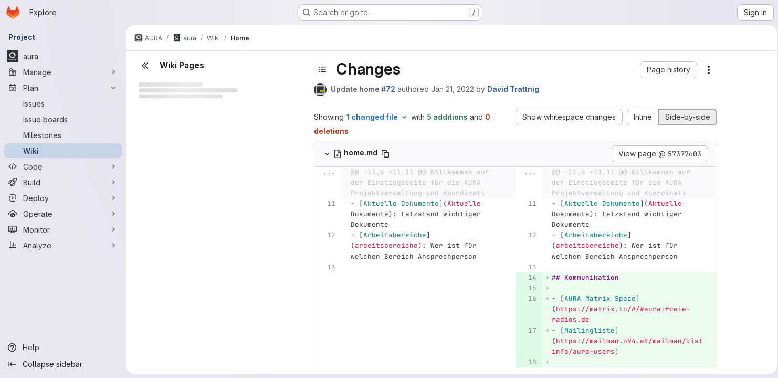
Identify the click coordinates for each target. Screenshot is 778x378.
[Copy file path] (384, 154)
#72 (387, 89)
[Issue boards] (63, 119)
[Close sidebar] (144, 65)
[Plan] (63, 87)
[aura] (63, 56)
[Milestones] (63, 135)
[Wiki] (63, 150)
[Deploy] (63, 198)
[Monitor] (63, 229)
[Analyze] (63, 245)
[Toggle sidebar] (321, 69)
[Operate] (63, 213)
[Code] (63, 166)
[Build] (63, 182)
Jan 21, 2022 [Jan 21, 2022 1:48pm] (451, 89)
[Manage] (63, 72)
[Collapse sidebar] (63, 364)
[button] (667, 69)
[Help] (63, 347)
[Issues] (63, 103)
